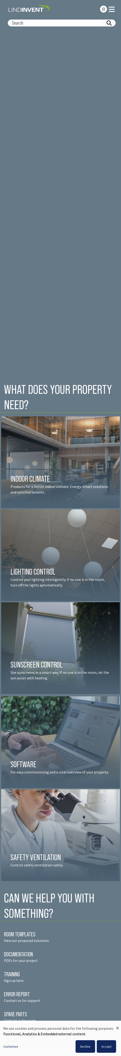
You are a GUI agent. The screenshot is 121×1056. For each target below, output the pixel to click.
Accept (106, 1046)
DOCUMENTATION (18, 954)
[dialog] (60, 1039)
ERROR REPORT (17, 994)
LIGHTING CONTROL (32, 571)
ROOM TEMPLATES (19, 934)
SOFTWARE (23, 764)
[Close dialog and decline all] (117, 1026)
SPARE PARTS (15, 1014)
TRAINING (12, 974)
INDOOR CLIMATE (30, 478)
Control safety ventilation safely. (36, 865)
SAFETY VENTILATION (35, 857)
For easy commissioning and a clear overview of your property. (59, 772)
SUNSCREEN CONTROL (36, 664)
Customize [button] (10, 1046)
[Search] (60, 23)
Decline (85, 1046)
